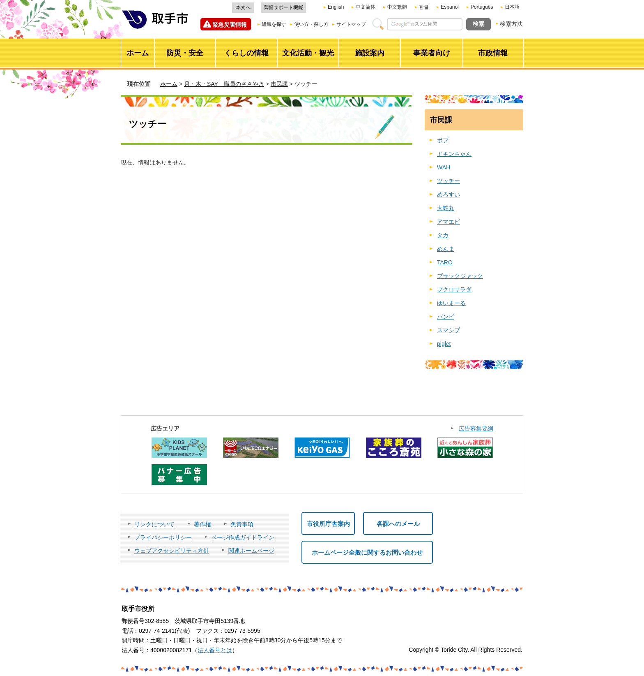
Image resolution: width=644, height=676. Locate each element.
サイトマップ (351, 24)
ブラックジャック (460, 276)
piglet (444, 343)
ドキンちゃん (454, 153)
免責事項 (241, 524)
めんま (445, 248)
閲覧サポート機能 (283, 7)
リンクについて (154, 524)
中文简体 (365, 7)
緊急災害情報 (229, 24)
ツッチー (448, 181)
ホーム (168, 84)
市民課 (279, 84)
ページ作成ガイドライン (242, 537)
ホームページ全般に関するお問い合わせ (367, 552)
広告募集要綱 (476, 428)
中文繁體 (397, 7)
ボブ (442, 140)
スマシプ (448, 330)
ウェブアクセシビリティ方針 (171, 550)
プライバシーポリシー (163, 537)
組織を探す (274, 24)
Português (482, 7)
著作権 (202, 524)
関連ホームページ (251, 550)
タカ (442, 235)
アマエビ (448, 221)
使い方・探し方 (311, 24)
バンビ (445, 316)
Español (449, 7)
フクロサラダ (454, 289)
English (336, 7)
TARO (445, 262)
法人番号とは (215, 650)
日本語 (512, 7)
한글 (424, 7)
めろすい (448, 194)
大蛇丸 (445, 208)
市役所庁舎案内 (328, 523)
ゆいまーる (451, 303)
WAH (443, 167)
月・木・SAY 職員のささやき (224, 84)
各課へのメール (398, 523)
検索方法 (511, 24)
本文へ (243, 7)
